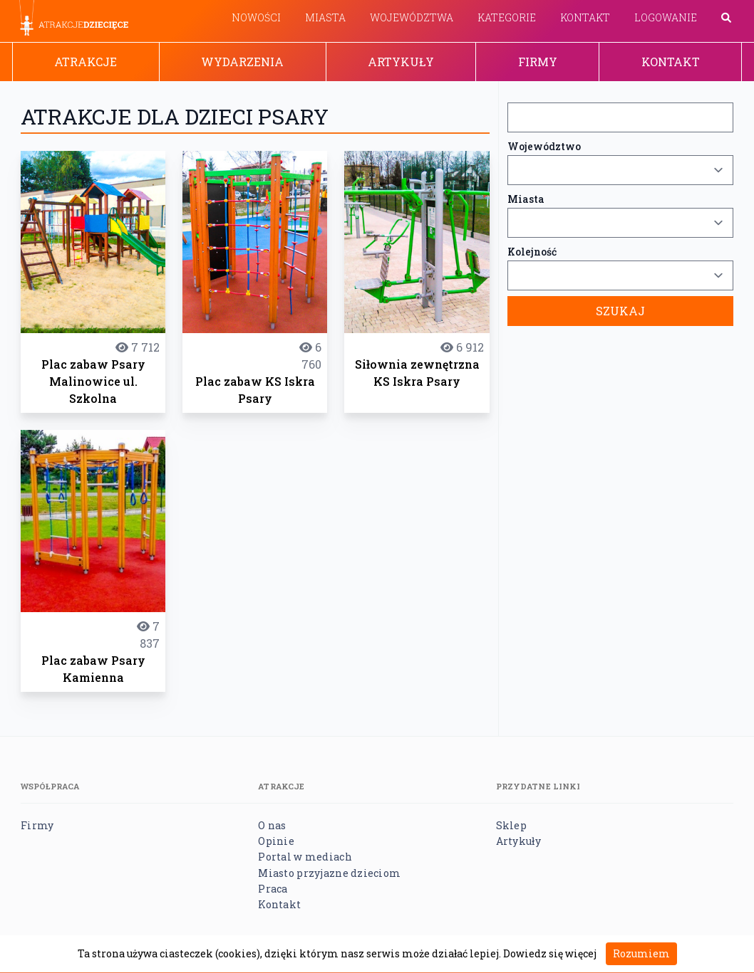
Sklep (511, 825)
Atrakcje (85, 61)
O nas (272, 825)
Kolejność (532, 251)
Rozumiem (641, 953)
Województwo (544, 146)
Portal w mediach (304, 856)
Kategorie (506, 17)
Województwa (411, 17)
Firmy (537, 61)
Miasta (325, 17)
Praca (272, 888)
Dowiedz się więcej (550, 953)
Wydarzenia (242, 61)
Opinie (276, 841)
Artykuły (401, 61)
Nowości (256, 17)
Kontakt (585, 17)
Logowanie (665, 17)
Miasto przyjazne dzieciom (329, 873)
